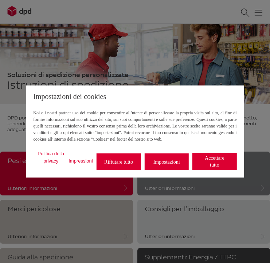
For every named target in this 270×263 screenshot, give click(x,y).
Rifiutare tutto (118, 162)
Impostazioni (166, 162)
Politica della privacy (51, 157)
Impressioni (81, 161)
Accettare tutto (214, 161)
